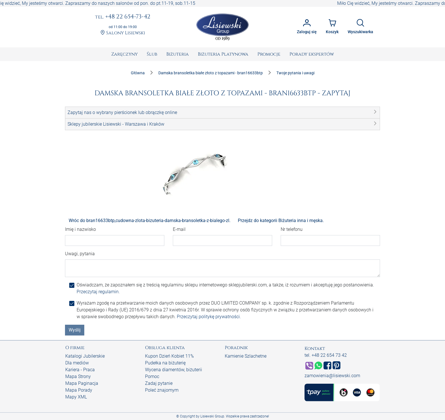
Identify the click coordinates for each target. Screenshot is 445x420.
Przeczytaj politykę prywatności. (209, 316)
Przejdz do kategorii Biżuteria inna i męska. (281, 220)
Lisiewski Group (212, 416)
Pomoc (152, 376)
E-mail (179, 229)
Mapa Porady (78, 390)
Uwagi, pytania (80, 253)
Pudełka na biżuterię (165, 363)
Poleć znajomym (162, 390)
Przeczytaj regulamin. (98, 291)
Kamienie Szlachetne (245, 356)
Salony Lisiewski (122, 33)
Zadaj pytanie (159, 383)
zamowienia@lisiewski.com (332, 375)
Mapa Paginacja (81, 383)
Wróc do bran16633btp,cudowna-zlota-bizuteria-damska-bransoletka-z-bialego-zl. (149, 220)
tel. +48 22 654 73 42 (326, 355)
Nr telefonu (292, 229)
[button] (222, 113)
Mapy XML (76, 397)
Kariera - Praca (80, 369)
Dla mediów (77, 363)
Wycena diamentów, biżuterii (173, 369)
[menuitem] (124, 54)
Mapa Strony (78, 376)
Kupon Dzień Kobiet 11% (169, 356)
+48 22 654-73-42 (122, 17)
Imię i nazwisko (80, 229)
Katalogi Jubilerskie (85, 356)
